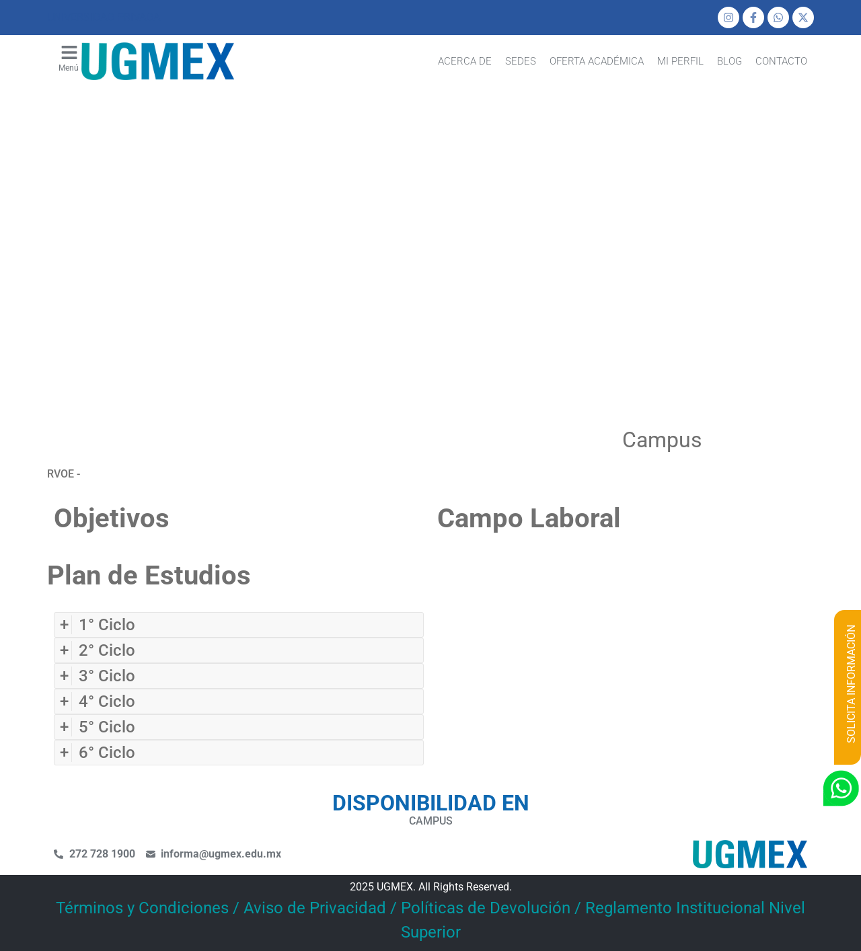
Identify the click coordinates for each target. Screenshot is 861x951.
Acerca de (465, 61)
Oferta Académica (597, 61)
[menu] (69, 52)
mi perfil (680, 61)
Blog (729, 61)
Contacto (781, 61)
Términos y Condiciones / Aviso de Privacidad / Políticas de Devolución (313, 908)
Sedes (520, 61)
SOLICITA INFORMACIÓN (851, 684)
